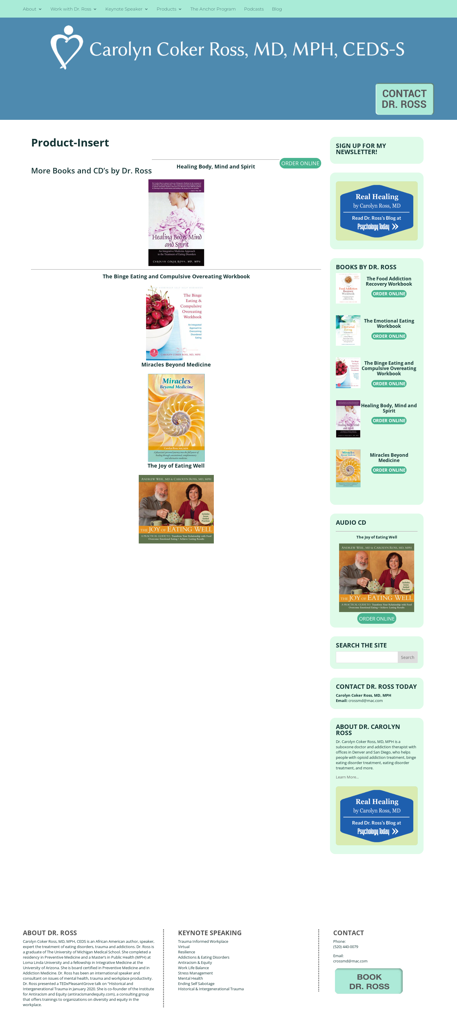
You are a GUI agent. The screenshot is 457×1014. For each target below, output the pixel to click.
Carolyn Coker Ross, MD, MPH (127, 996)
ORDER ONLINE (300, 102)
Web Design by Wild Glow (67, 1005)
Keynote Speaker (124, 9)
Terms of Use (116, 1005)
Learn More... (347, 716)
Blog (277, 9)
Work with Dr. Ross (70, 9)
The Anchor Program (213, 9)
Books (66, 978)
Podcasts (254, 9)
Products (166, 9)
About (29, 9)
